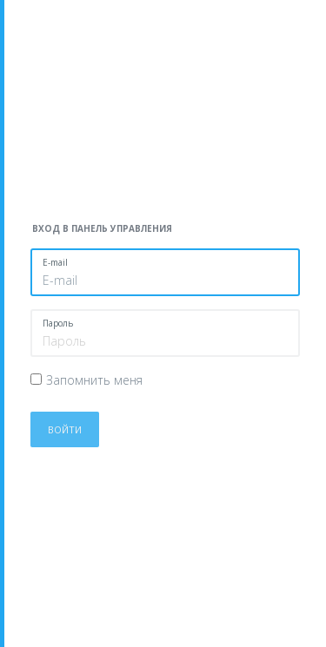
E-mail (55, 262)
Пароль (58, 323)
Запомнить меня (94, 380)
